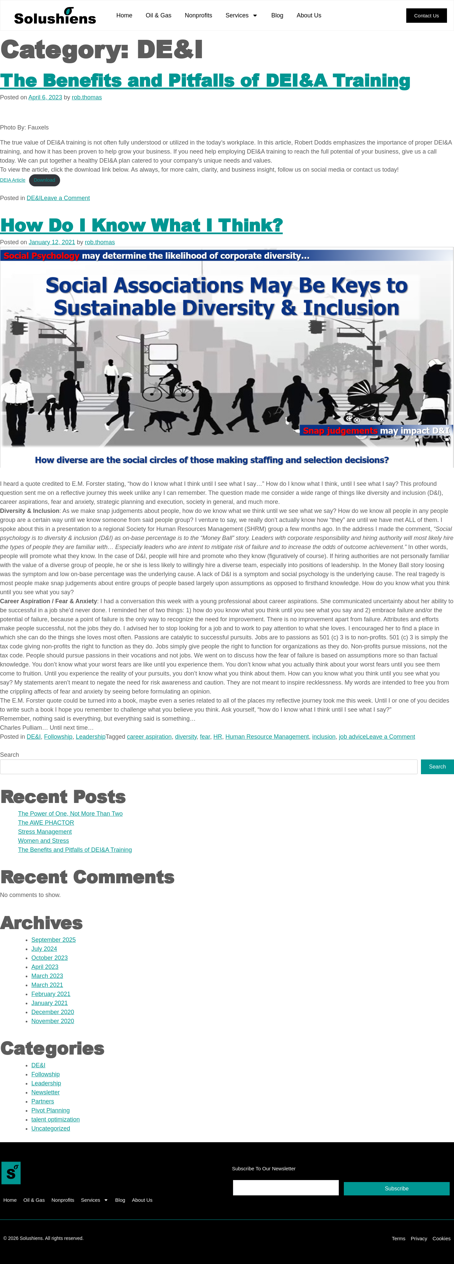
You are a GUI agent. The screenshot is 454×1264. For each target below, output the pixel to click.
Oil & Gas (159, 15)
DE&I (34, 198)
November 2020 (52, 1021)
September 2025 (53, 939)
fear (205, 736)
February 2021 (50, 994)
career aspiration (149, 736)
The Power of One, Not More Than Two (70, 813)
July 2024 (44, 948)
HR (217, 736)
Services (242, 15)
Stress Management (45, 831)
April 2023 (44, 967)
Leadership (90, 736)
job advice (352, 736)
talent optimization (55, 1119)
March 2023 (47, 976)
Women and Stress (43, 840)
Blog (277, 15)
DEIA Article (12, 180)
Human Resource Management (267, 736)
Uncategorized (50, 1128)
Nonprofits (198, 15)
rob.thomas (87, 97)
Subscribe (397, 1188)
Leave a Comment (65, 198)
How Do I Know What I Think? (141, 224)
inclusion (323, 736)
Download (44, 180)
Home (125, 15)
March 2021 (47, 985)
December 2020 (52, 1012)
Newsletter (45, 1092)
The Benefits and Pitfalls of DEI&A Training (205, 80)
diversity (186, 736)
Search (9, 754)
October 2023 (49, 958)
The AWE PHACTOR (46, 822)
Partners (42, 1101)
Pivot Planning (50, 1110)
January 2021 (49, 1003)
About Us (309, 15)
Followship (58, 736)
